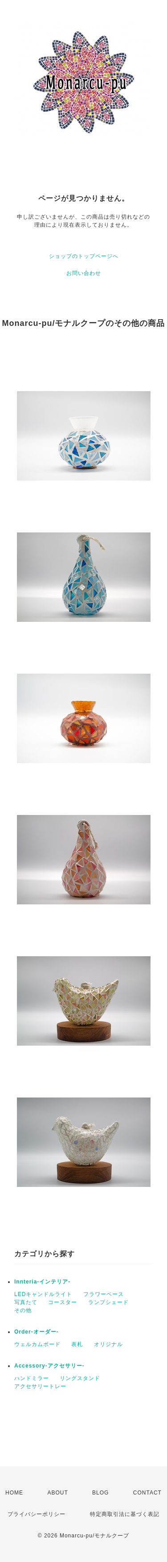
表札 (77, 1344)
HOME (14, 1493)
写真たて (25, 1302)
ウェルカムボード (37, 1344)
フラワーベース (103, 1294)
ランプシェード (108, 1302)
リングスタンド (80, 1378)
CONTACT (147, 1493)
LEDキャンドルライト (43, 1294)
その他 (23, 1310)
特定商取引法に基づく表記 (124, 1514)
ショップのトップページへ (83, 256)
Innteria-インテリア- (42, 1282)
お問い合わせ (83, 273)
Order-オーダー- (36, 1332)
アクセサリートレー (40, 1386)
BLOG (100, 1493)
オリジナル (108, 1344)
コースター (62, 1302)
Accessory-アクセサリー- (49, 1366)
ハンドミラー (31, 1378)
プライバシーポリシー (36, 1514)
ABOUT (57, 1493)
